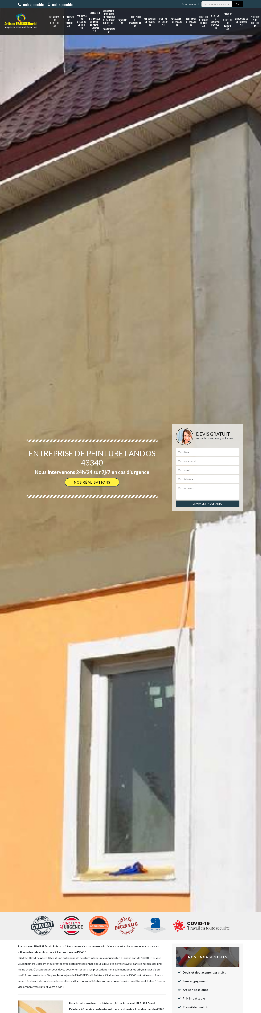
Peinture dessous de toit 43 (203, 21)
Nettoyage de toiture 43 (68, 21)
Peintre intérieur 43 (163, 21)
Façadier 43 (122, 21)
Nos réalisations (92, 482)
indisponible (31, 4)
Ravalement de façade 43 (177, 21)
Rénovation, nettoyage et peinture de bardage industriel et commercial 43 (109, 22)
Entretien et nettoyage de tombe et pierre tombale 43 (94, 21)
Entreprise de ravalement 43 (135, 21)
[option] (130, 506)
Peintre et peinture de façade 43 (227, 22)
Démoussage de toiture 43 (241, 21)
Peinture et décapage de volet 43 (215, 21)
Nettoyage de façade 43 (190, 21)
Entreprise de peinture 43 (54, 21)
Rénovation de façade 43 (150, 21)
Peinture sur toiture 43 (255, 21)
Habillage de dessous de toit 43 (81, 21)
